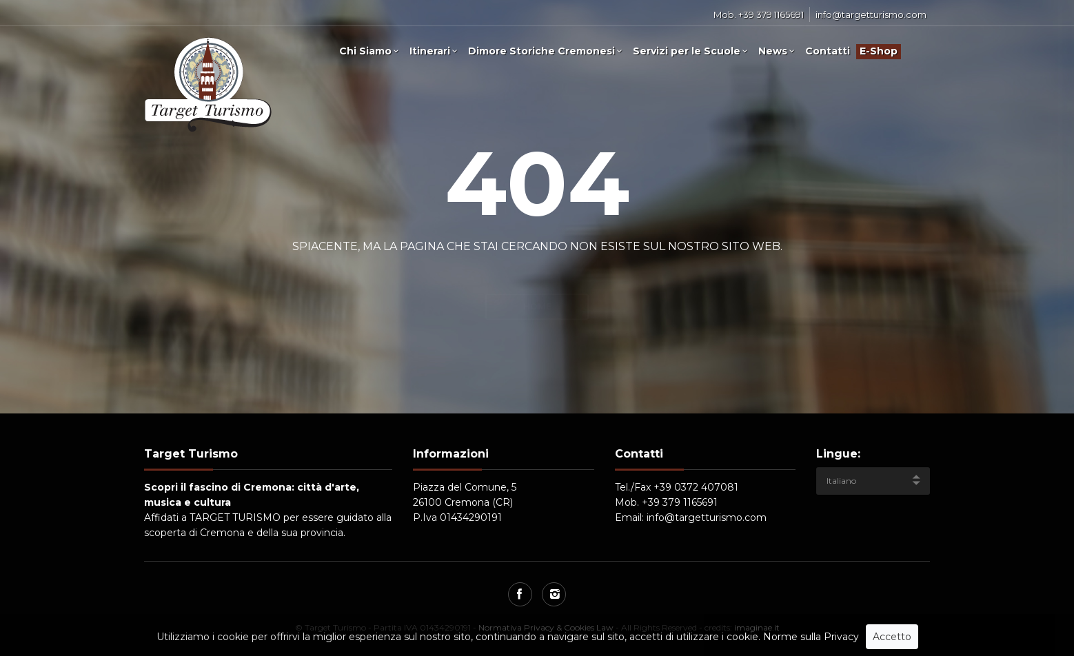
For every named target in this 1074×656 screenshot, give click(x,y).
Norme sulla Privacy (811, 637)
